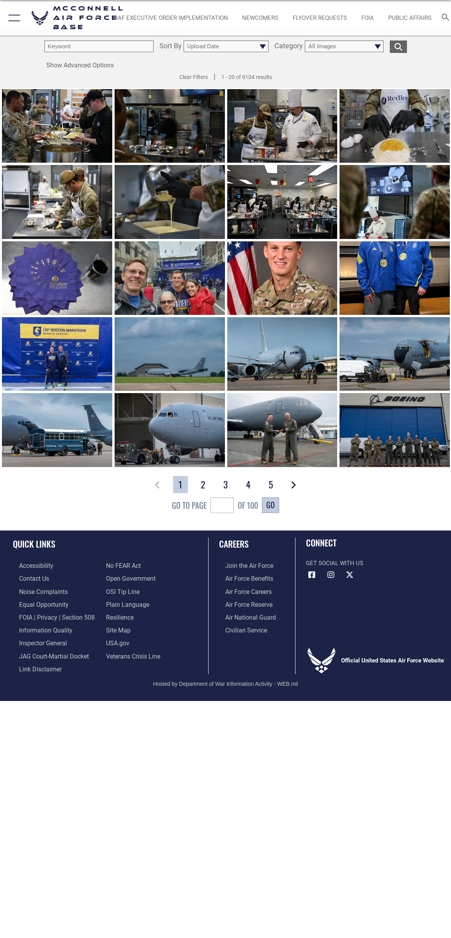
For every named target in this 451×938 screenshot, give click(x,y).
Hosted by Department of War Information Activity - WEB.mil (225, 677)
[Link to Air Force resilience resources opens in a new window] (119, 614)
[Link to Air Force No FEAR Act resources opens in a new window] (123, 565)
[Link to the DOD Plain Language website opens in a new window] (125, 602)
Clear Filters (193, 77)
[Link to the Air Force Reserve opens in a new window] (242, 602)
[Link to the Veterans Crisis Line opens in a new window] (132, 651)
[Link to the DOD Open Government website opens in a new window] (129, 577)
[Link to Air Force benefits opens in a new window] (242, 577)
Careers (234, 544)
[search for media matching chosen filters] (398, 46)
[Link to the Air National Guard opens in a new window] (243, 614)
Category (288, 46)
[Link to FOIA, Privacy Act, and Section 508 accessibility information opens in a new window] (48, 614)
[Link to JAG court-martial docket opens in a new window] (46, 651)
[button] (12, 18)
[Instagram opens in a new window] (331, 575)
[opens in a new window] (170, 18)
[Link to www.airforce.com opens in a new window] (242, 565)
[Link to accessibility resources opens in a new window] (29, 565)
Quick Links (34, 544)
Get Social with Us (334, 563)
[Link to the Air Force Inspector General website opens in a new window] (36, 638)
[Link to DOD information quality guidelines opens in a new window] (38, 626)
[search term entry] (99, 46)
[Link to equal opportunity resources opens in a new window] (36, 602)
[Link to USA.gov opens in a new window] (117, 638)
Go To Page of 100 (215, 506)
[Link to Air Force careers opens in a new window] (242, 590)
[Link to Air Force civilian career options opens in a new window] (239, 626)
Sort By (170, 46)
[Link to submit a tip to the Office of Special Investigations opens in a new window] (121, 590)
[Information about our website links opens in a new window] (33, 663)
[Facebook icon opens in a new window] (312, 575)
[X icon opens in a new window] (349, 575)
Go (270, 505)
